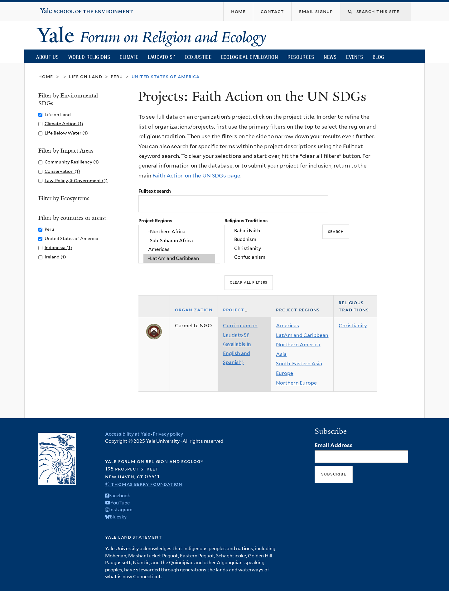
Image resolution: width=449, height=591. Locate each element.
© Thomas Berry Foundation (143, 484)
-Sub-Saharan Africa (179, 240)
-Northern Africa (179, 232)
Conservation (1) (62, 171)
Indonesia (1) (58, 247)
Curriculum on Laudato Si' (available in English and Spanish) (240, 344)
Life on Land (85, 76)
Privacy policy (168, 434)
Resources (300, 56)
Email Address (334, 445)
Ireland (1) (55, 256)
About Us (47, 56)
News (330, 56)
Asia (281, 354)
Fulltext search (154, 191)
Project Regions (155, 220)
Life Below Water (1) (66, 132)
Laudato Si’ (161, 56)
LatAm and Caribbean (302, 335)
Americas (179, 249)
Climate (129, 56)
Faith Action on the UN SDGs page (196, 176)
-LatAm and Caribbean (179, 258)
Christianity (271, 248)
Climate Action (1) (64, 123)
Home (45, 76)
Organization (194, 310)
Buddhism (271, 239)
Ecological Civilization (249, 56)
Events (354, 56)
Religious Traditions (246, 220)
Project (236, 310)
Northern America (298, 345)
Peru (117, 76)
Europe (284, 373)
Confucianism (271, 257)
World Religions (89, 56)
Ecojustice (198, 56)
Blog (378, 56)
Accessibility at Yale (127, 434)
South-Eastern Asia (299, 363)
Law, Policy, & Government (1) (76, 180)
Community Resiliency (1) (72, 161)
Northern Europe (296, 383)
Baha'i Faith (271, 230)
